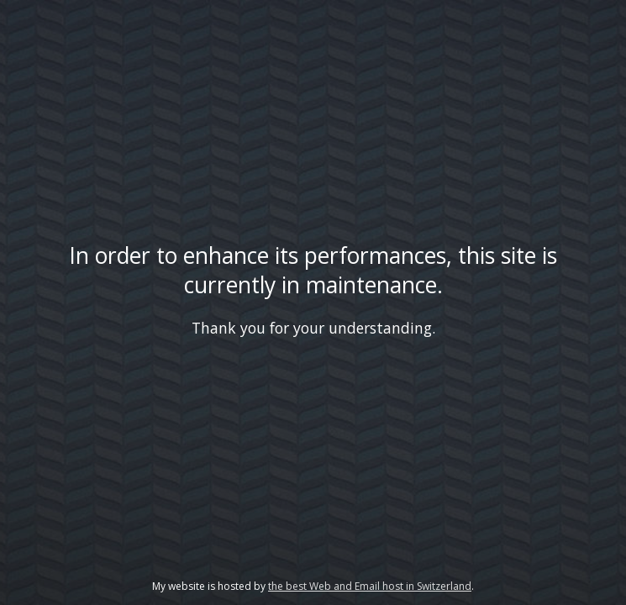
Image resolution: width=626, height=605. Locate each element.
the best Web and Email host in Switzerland (369, 586)
